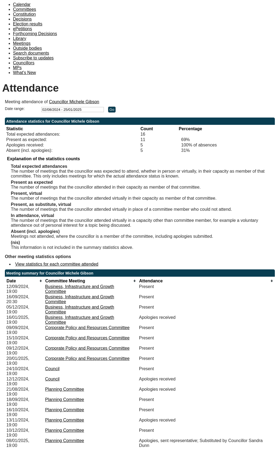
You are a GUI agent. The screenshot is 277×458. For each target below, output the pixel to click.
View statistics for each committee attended (56, 264)
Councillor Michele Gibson (74, 101)
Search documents (31, 53)
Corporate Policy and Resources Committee (87, 327)
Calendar (22, 4)
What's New (24, 72)
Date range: (15, 108)
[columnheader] (24, 281)
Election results (27, 24)
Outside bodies (27, 48)
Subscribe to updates (33, 58)
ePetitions (22, 28)
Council (52, 368)
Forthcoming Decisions (35, 33)
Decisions (22, 19)
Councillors (23, 63)
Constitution (24, 14)
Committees (24, 9)
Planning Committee (64, 389)
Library (19, 38)
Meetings (22, 43)
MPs (17, 67)
